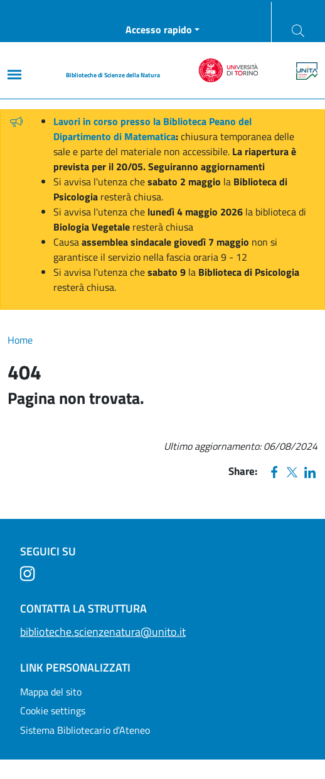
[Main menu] (14, 74)
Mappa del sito (51, 691)
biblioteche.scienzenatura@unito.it (103, 631)
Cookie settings (52, 710)
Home (20, 339)
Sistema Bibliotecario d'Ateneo (85, 730)
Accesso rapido (158, 29)
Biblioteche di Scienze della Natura (113, 75)
